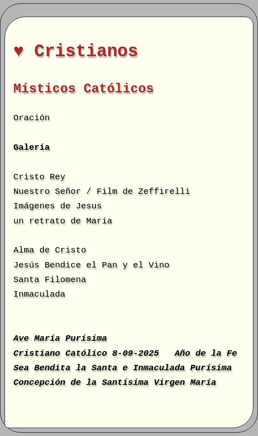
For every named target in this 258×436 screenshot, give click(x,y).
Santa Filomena (49, 280)
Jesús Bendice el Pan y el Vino (91, 265)
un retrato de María (62, 221)
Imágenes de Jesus (57, 206)
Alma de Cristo (49, 250)
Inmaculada (39, 294)
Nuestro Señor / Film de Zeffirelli (101, 191)
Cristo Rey (39, 177)
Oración (31, 118)
